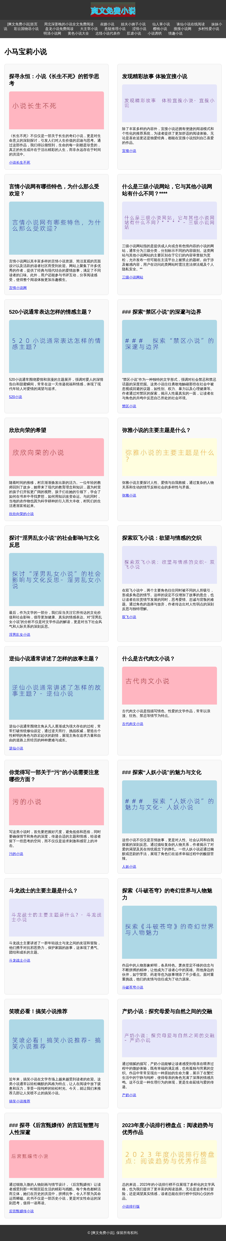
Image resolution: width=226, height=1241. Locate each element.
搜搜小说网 (182, 29)
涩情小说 (139, 29)
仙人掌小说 (161, 24)
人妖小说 (129, 866)
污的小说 (16, 854)
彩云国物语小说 (26, 29)
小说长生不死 (19, 162)
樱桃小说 (160, 29)
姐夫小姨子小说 (133, 24)
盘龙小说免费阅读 (59, 29)
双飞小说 (129, 617)
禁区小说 (129, 406)
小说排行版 (131, 1206)
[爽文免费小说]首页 (22, 24)
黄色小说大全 (78, 33)
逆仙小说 (16, 748)
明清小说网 (52, 33)
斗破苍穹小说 (132, 987)
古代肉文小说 (132, 724)
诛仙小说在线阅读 (191, 24)
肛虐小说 (134, 33)
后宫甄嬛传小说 (21, 1211)
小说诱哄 (155, 33)
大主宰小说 (89, 29)
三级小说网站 (132, 277)
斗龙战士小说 (19, 960)
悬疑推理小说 (115, 29)
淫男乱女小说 (19, 634)
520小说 (15, 397)
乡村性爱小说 (208, 29)
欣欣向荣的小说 (21, 514)
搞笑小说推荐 (19, 1101)
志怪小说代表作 (108, 33)
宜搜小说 (129, 151)
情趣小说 (175, 33)
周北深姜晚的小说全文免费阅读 (69, 24)
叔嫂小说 (107, 24)
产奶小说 (129, 1095)
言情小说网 (18, 288)
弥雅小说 (129, 495)
